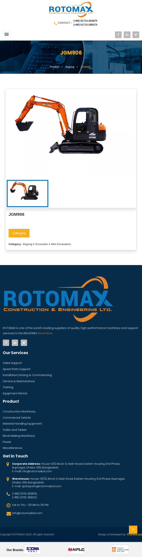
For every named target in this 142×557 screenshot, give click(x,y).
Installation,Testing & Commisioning (27, 375)
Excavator (41, 244)
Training (8, 387)
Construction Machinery (19, 411)
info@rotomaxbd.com (27, 513)
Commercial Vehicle (17, 418)
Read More (45, 333)
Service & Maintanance (19, 381)
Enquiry (19, 233)
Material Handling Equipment (22, 424)
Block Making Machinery (19, 436)
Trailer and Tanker (15, 430)
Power (7, 442)
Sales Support (12, 363)
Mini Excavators (61, 244)
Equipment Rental (15, 393)
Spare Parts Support (16, 369)
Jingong (27, 244)
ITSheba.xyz (134, 534)
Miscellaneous (12, 448)
